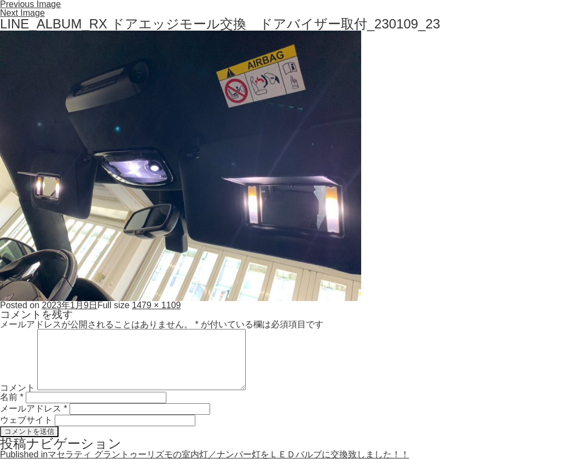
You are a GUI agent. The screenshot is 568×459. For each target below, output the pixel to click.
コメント (17, 387)
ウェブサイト (26, 420)
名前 (12, 397)
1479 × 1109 (156, 305)
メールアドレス (33, 408)
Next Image (22, 12)
